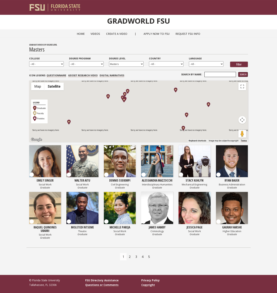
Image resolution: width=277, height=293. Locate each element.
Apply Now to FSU (157, 34)
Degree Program (80, 58)
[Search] (242, 6)
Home (81, 34)
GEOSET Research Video (83, 75)
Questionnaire (56, 75)
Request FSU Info (187, 34)
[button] (69, 122)
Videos (95, 34)
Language (195, 58)
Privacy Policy (150, 280)
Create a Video (116, 34)
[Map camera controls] (242, 120)
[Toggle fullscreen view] (242, 86)
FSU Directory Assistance (102, 280)
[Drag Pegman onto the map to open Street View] (242, 134)
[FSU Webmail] (237, 6)
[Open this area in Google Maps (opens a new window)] (36, 139)
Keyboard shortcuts (197, 141)
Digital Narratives (112, 75)
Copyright (148, 285)
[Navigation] (247, 6)
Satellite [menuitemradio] (54, 86)
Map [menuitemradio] (37, 86)
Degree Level (117, 58)
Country (155, 58)
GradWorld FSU (138, 21)
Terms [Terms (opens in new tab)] (244, 141)
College (34, 58)
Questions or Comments (101, 285)
